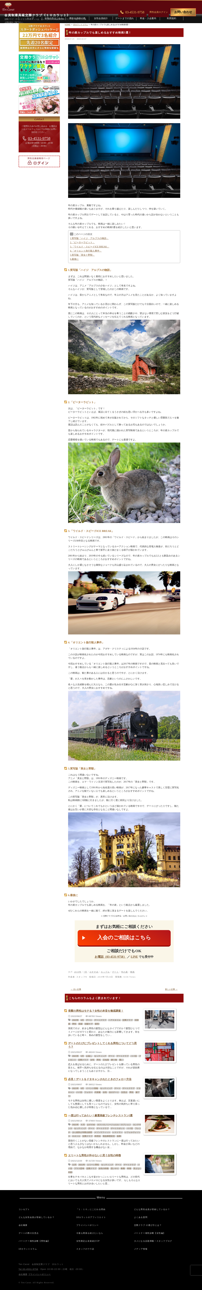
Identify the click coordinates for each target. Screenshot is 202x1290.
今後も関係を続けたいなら (89, 1233)
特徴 (129, 1168)
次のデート (114, 1092)
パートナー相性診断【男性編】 (34, 1241)
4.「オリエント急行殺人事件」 (86, 251)
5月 (82, 1056)
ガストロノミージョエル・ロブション (114, 1125)
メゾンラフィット (102, 1132)
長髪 (80, 1024)
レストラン (117, 1132)
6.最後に (74, 259)
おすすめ (94, 972)
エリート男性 (93, 1165)
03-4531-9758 (39, 138)
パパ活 (134, 1056)
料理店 (98, 1136)
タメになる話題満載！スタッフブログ (153, 1241)
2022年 (75, 1020)
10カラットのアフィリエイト (91, 1217)
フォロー (88, 1092)
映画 (132, 972)
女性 (92, 1060)
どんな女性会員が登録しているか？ (37, 1217)
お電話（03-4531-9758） (110, 956)
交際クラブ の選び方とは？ (148, 1225)
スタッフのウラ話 (85, 1249)
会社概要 (23, 1225)
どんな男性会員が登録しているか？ (152, 1209)
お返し (89, 1056)
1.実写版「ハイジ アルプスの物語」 (89, 238)
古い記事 (76, 989)
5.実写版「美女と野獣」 (82, 255)
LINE (134, 956)
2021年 (75, 1056)
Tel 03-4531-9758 (28, 1269)
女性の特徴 (104, 1168)
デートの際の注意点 (29, 1233)
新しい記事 (171, 989)
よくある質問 (141, 1217)
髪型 (97, 1024)
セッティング (100, 1056)
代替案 (98, 1092)
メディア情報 (141, 1249)
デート (115, 972)
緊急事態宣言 (109, 1136)
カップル (105, 972)
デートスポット (118, 1128)
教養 (123, 1168)
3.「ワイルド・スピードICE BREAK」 (89, 247)
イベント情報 (92, 1088)
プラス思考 (79, 1168)
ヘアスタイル (114, 1020)
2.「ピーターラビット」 (82, 242)
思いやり (115, 1168)
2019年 (77, 972)
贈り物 (114, 1060)
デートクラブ (100, 1020)
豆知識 (106, 1060)
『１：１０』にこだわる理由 (91, 1209)
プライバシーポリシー (87, 1225)
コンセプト (24, 1209)
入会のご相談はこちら (124, 937)
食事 (119, 1136)
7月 (85, 972)
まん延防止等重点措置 (82, 1132)
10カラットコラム (28, 1249)
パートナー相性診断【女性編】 (149, 1233)
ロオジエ (76, 1136)
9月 (82, 1020)
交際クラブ (127, 1020)
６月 (83, 1125)
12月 (74, 1165)
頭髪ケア (89, 1024)
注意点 (124, 1092)
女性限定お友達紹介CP (88, 1241)
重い (121, 1060)
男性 (74, 1024)
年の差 (124, 972)
